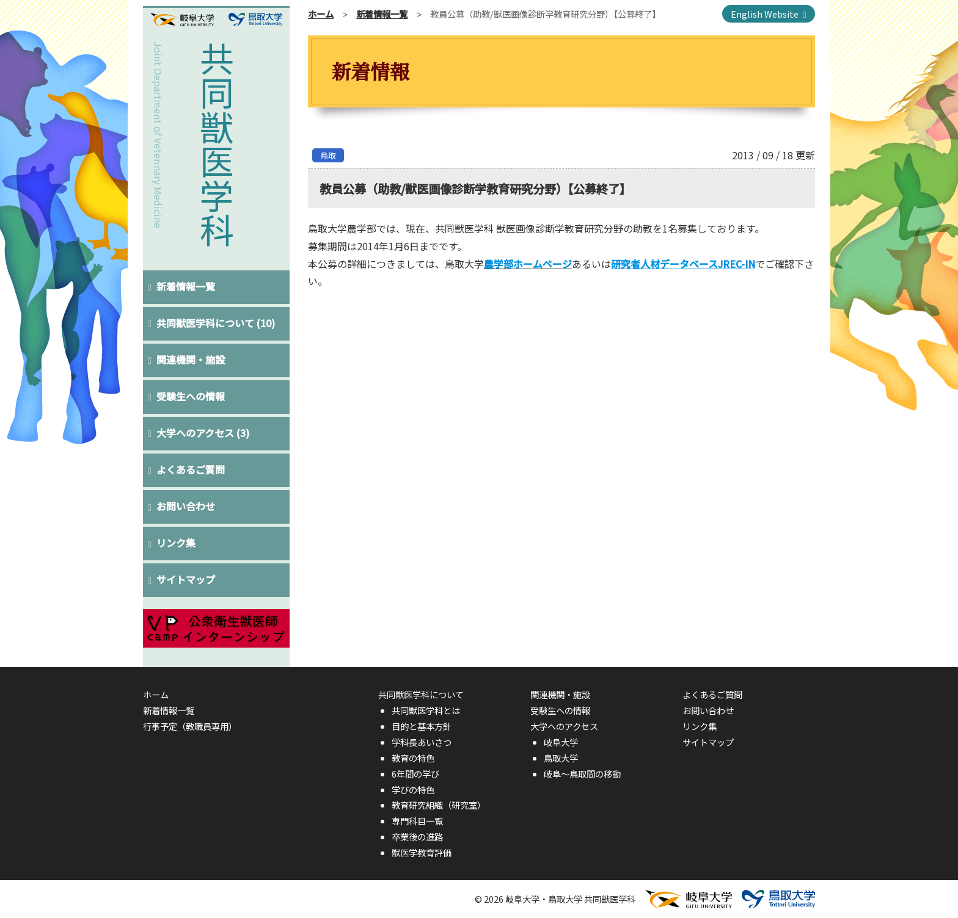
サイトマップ (186, 579)
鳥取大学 (561, 757)
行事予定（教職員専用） (190, 726)
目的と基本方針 (422, 726)
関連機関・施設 (191, 359)
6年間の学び (415, 773)
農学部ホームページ (528, 263)
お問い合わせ (186, 506)
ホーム (321, 13)
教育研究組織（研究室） (439, 804)
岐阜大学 (561, 741)
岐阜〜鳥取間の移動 (582, 773)
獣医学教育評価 (422, 852)
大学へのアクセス (203, 432)
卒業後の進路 (417, 836)
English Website (765, 13)
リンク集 (177, 542)
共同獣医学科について (216, 323)
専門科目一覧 (417, 820)
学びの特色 (413, 789)
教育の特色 (413, 757)
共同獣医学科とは (426, 710)
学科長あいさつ (422, 741)
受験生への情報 (191, 396)
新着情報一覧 (186, 286)
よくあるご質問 (191, 469)
